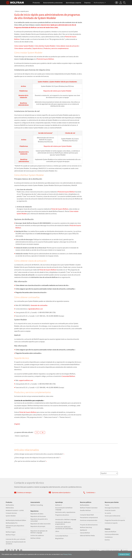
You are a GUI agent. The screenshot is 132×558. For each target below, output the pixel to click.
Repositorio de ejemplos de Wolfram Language (39, 532)
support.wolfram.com (26, 380)
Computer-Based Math (87, 515)
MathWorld (83, 530)
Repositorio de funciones (38, 516)
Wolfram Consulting (37, 505)
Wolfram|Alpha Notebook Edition (16, 520)
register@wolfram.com (35, 309)
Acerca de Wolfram (110, 532)
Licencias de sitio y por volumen (15, 539)
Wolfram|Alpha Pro (11, 523)
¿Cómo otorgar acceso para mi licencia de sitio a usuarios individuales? (38, 454)
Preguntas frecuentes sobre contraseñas (28, 353)
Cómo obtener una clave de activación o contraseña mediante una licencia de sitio (42, 285)
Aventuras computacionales (88, 520)
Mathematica (10, 508)
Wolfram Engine (10, 532)
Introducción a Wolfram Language (65, 519)
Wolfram (96, 550)
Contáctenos (109, 537)
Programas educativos (62, 515)
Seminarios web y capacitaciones (65, 512)
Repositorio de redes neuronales (41, 524)
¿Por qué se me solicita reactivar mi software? (30, 461)
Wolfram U (58, 505)
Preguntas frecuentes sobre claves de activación (31, 292)
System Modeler (11, 516)
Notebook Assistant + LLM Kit (15, 510)
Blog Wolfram (59, 538)
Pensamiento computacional (89, 517)
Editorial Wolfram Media (87, 535)
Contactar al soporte (111, 523)
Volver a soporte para (22, 11)
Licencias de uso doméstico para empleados (29, 400)
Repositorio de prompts (38, 526)
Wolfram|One (10, 505)
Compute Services (11, 513)
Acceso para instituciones (112, 516)
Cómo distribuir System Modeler (45, 46)
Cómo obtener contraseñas (22, 48)
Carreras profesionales (112, 534)
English (17, 424)
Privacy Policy (67, 554)
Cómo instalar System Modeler (24, 46)
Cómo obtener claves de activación (67, 46)
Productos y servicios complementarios (56, 48)
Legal (102, 550)
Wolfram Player (10, 535)
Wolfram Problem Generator (89, 508)
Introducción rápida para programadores (63, 523)
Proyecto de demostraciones (89, 525)
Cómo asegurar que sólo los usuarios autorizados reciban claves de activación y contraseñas (45, 289)
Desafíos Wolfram (85, 510)
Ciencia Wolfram (85, 533)
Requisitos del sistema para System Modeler (57, 91)
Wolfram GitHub (35, 538)
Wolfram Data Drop (86, 527)
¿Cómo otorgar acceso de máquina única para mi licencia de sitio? (37, 457)
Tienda (107, 505)
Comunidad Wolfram (68, 376)
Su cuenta (108, 513)
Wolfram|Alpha (84, 505)
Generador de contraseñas (39, 305)
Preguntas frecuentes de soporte (115, 520)
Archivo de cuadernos (37, 535)
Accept (124, 554)
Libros (57, 531)
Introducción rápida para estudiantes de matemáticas (64, 527)
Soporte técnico (37, 48)
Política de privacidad (112, 550)
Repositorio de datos (37, 514)
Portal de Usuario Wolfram (45, 59)
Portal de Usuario (110, 510)
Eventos (107, 540)
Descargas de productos (112, 508)
